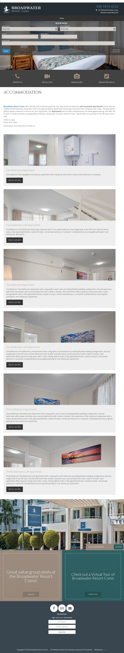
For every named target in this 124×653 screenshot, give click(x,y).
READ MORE (14, 180)
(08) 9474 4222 (107, 6)
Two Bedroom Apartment (20, 284)
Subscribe (62, 632)
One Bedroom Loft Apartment (23, 224)
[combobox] (20, 37)
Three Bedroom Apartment (21, 409)
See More (31, 594)
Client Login (116, 50)
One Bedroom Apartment (20, 170)
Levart (105, 650)
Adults (4, 33)
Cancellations (115, 52)
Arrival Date (6, 25)
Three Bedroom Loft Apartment (24, 471)
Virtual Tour (93, 594)
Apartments (45, 33)
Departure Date (65, 25)
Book (6, 51)
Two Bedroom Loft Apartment (23, 347)
